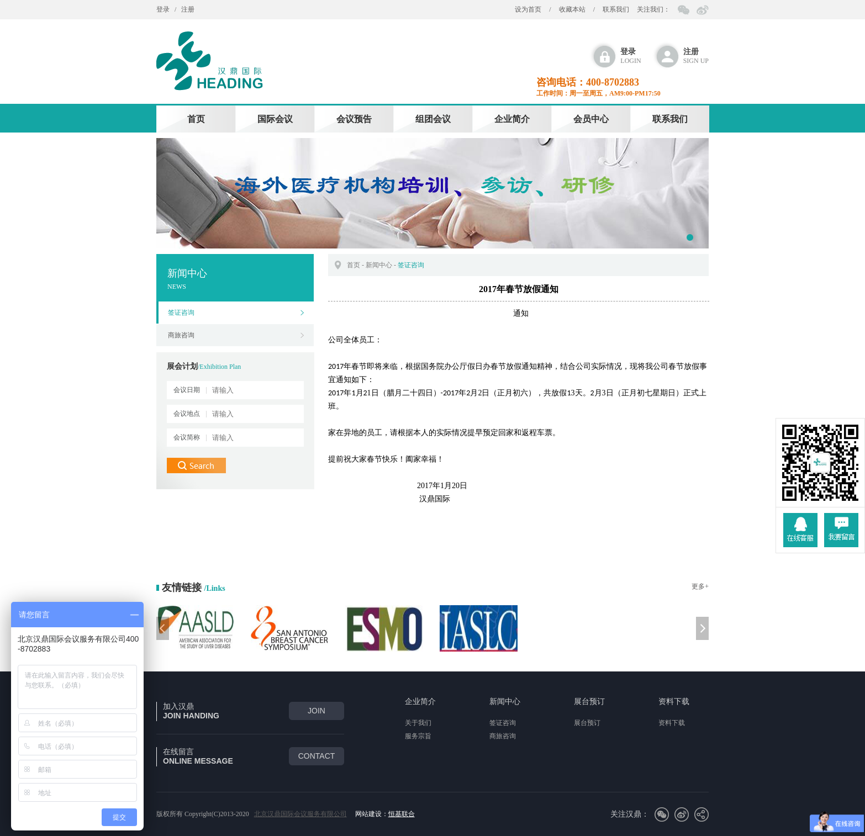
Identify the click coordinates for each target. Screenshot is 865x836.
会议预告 (354, 119)
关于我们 (418, 723)
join (316, 710)
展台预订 (589, 701)
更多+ (700, 586)
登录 (163, 9)
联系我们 (616, 9)
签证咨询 (181, 312)
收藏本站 (572, 9)
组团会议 (433, 119)
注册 (187, 9)
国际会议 (275, 119)
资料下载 (673, 701)
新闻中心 (379, 265)
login (630, 56)
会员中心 (591, 119)
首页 (196, 119)
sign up (696, 56)
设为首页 (528, 9)
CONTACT (316, 756)
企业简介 (512, 119)
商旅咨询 (181, 335)
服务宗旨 (418, 736)
